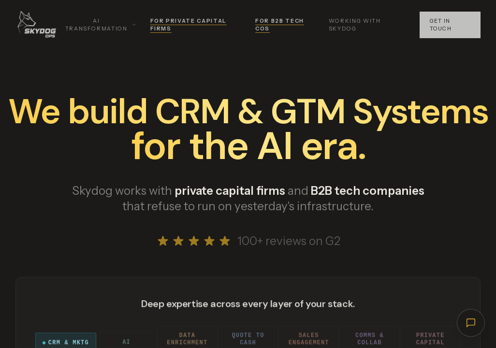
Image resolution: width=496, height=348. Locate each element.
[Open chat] (470, 322)
